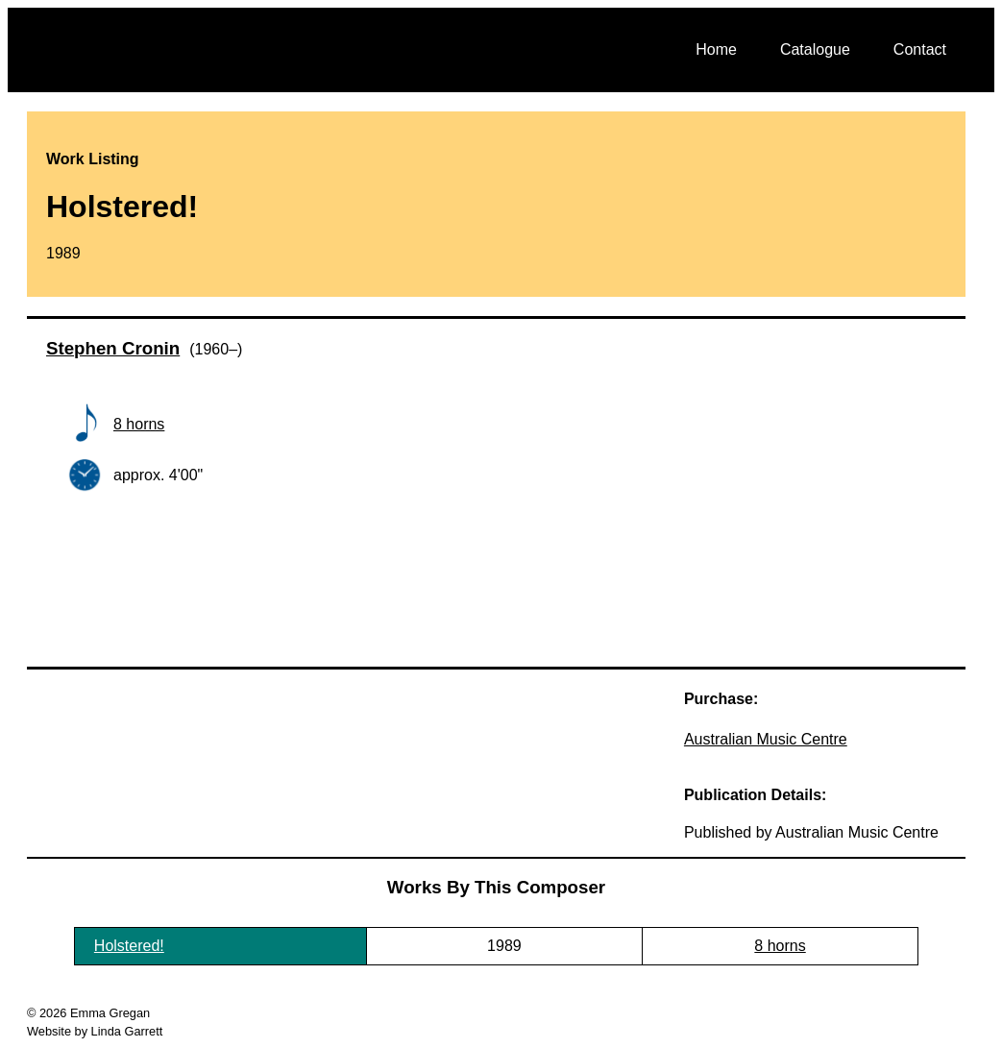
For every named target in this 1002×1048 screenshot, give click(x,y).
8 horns (138, 424)
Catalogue (815, 49)
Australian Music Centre (765, 739)
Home (716, 49)
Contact (919, 49)
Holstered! (129, 946)
